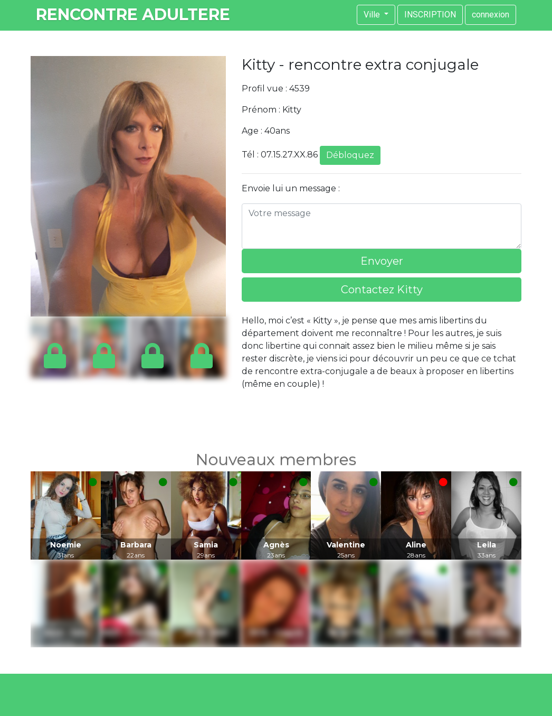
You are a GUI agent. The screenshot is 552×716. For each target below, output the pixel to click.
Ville (373, 15)
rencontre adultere (133, 14)
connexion (490, 15)
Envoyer (381, 261)
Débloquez (350, 155)
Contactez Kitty (382, 289)
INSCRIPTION (430, 15)
